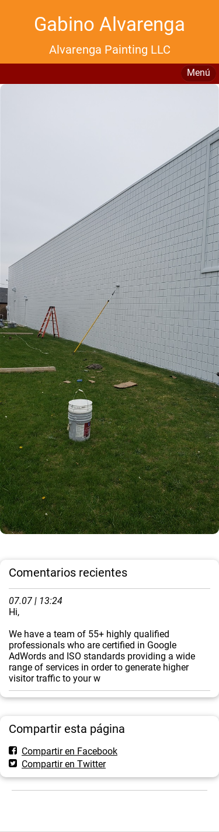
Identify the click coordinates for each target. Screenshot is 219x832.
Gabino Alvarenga (109, 24)
